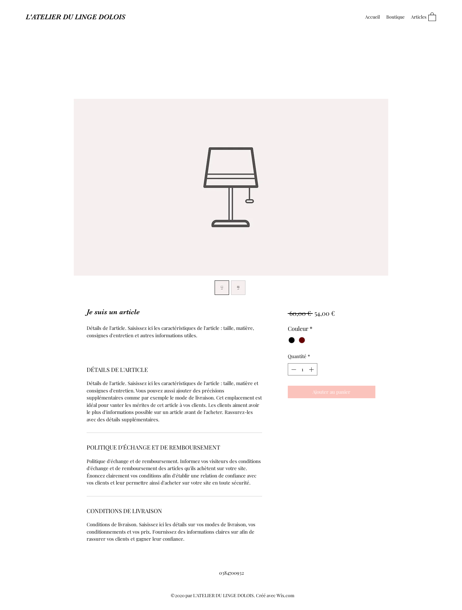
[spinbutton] (302, 369)
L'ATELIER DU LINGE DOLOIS (75, 17)
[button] (432, 16)
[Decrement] (293, 369)
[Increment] (312, 369)
